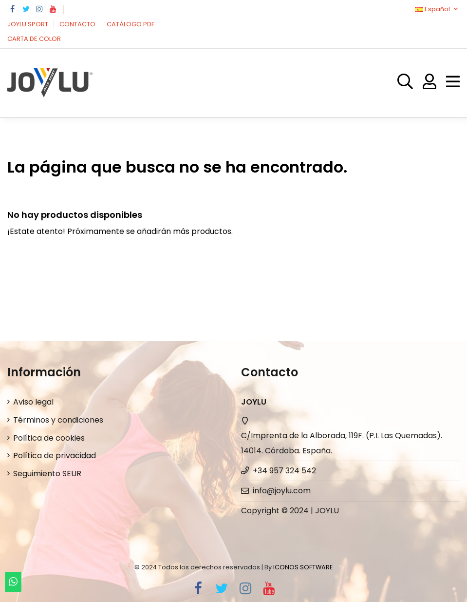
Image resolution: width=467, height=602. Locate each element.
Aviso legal (33, 402)
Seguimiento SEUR (47, 473)
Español (437, 9)
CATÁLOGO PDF (131, 24)
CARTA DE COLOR (34, 38)
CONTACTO (78, 24)
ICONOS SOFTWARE (303, 567)
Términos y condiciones (58, 420)
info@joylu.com (282, 490)
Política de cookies (49, 438)
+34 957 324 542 (284, 470)
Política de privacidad (54, 455)
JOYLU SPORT (28, 24)
